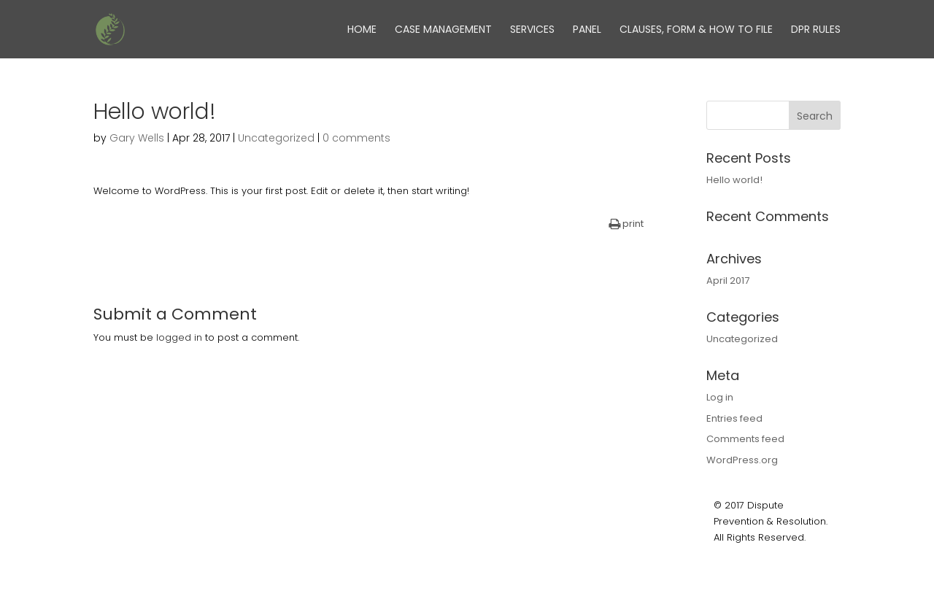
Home (362, 30)
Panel (587, 30)
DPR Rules (816, 30)
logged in (179, 337)
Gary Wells (136, 138)
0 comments (356, 138)
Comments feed (745, 439)
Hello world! (734, 180)
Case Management (443, 30)
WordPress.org (742, 460)
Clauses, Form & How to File (696, 30)
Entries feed (734, 418)
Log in (719, 397)
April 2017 (727, 280)
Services (532, 30)
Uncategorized (276, 138)
